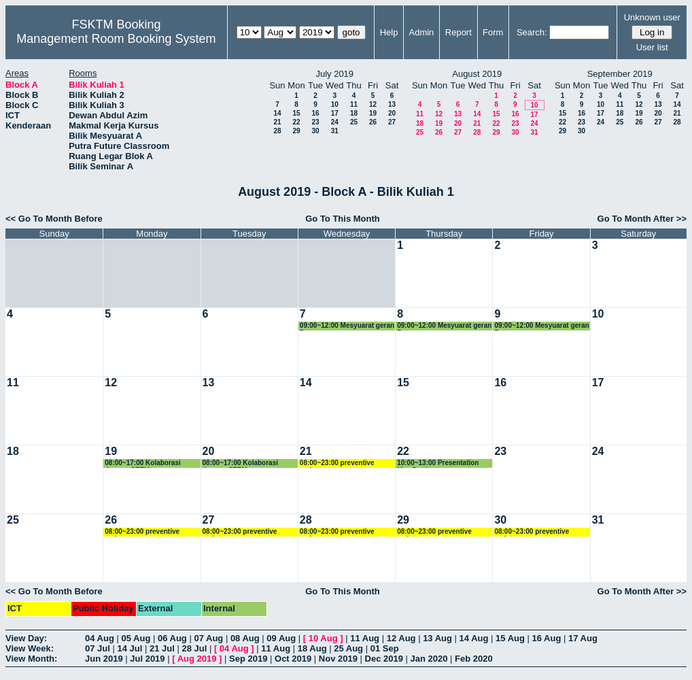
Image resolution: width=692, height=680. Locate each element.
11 (354, 104)
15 (296, 113)
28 (277, 131)
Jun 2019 (104, 658)
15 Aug (510, 638)
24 (335, 122)
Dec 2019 (384, 658)
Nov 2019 (338, 658)
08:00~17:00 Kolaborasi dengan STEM (142, 463)
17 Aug (583, 638)
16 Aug (546, 638)
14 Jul (129, 648)
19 (373, 113)
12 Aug (401, 638)
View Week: (29, 648)
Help (389, 32)
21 (277, 122)
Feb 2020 (474, 658)
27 (392, 122)
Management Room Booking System (115, 39)
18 (354, 113)
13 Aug (437, 638)
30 (315, 131)
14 (277, 113)
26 (373, 122)
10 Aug (323, 638)
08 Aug (245, 638)
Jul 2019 (147, 658)
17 (335, 113)
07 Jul (97, 648)
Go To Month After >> (642, 219)
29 (296, 131)
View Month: (31, 658)
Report (458, 32)
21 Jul (162, 648)
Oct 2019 (293, 658)
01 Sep (384, 648)
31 (335, 131)
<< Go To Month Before (54, 219)
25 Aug (348, 648)
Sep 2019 (248, 658)
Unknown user (652, 17)
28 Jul (194, 648)
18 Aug (312, 648)
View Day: (26, 638)
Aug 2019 (197, 658)
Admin (421, 32)
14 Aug (474, 638)
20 (392, 113)
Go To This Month (342, 219)
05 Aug (135, 638)
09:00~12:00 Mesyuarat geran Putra (347, 326)
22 (296, 122)
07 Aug (208, 638)
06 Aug (172, 638)
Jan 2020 (429, 658)
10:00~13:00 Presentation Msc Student (438, 463)
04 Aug (99, 638)
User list (652, 47)
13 (392, 104)
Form (493, 32)
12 (373, 104)
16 (315, 113)
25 (354, 122)
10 (335, 104)
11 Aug (364, 638)
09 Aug (281, 638)
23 (315, 122)
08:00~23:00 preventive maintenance (337, 463)
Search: (532, 32)
